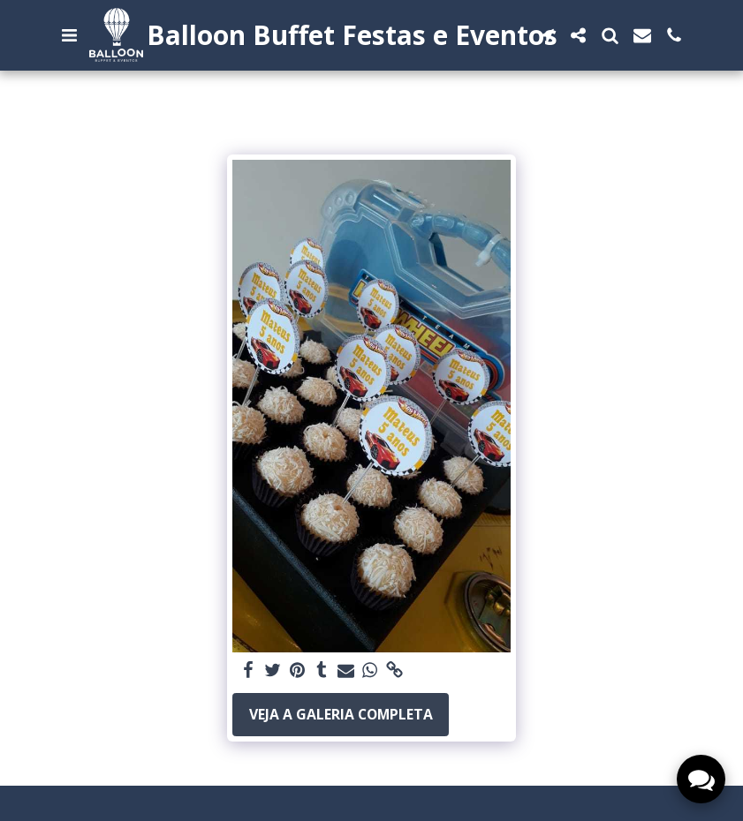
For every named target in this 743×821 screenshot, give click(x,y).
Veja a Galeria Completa (341, 714)
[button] (70, 35)
